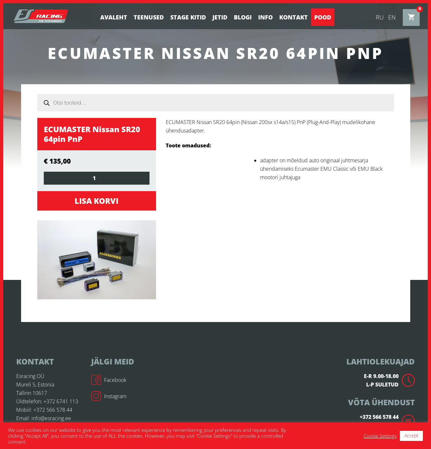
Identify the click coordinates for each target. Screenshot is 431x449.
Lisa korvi (96, 200)
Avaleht (113, 17)
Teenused (149, 17)
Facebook (108, 380)
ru (380, 17)
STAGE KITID (188, 17)
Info (265, 17)
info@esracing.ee (51, 418)
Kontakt (293, 17)
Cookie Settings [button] (380, 436)
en (392, 17)
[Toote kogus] (97, 178)
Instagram (108, 396)
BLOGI (243, 17)
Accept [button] (411, 435)
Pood (322, 17)
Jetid (219, 17)
